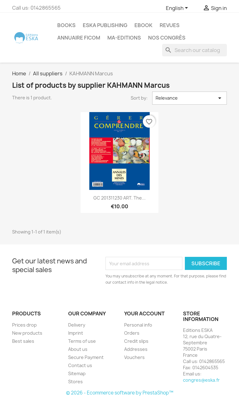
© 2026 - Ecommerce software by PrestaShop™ (119, 392)
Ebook (143, 25)
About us (77, 349)
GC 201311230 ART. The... (119, 198)
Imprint (75, 333)
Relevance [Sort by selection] (189, 98)
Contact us (80, 365)
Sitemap (77, 373)
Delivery (76, 325)
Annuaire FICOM (78, 37)
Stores (75, 381)
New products (27, 333)
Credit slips (136, 341)
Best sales (23, 341)
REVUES (170, 25)
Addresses (136, 349)
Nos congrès (166, 37)
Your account (144, 313)
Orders (131, 333)
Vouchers (134, 357)
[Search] (194, 50)
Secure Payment (86, 357)
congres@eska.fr (201, 380)
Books (66, 25)
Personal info (138, 325)
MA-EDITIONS (124, 37)
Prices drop (24, 325)
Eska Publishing (105, 25)
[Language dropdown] (178, 8)
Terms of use (82, 341)
